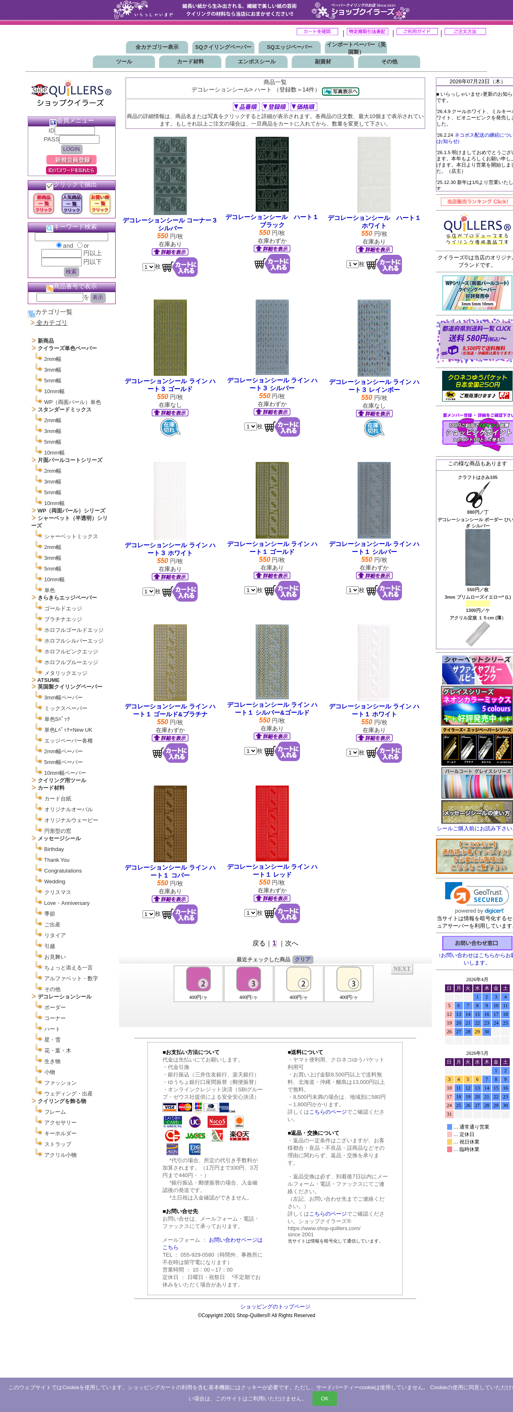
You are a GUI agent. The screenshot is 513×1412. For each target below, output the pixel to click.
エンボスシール (257, 61)
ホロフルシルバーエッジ (74, 641)
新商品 (46, 341)
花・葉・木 (57, 1050)
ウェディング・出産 (68, 1093)
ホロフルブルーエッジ (71, 662)
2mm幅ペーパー (63, 751)
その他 (389, 61)
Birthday (54, 849)
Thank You (56, 860)
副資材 (323, 61)
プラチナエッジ (63, 619)
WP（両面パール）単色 (73, 402)
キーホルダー (60, 1133)
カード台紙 (57, 798)
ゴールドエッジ (63, 608)
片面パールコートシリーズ (70, 460)
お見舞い (55, 957)
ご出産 (52, 924)
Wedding (54, 881)
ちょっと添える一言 (68, 968)
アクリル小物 (60, 1155)
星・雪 (52, 1040)
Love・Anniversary (67, 903)
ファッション (60, 1083)
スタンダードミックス (65, 409)
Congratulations (63, 871)
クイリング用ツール (62, 780)
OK (325, 1398)
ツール (124, 61)
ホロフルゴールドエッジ (74, 630)
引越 (49, 946)
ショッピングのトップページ (275, 1306)
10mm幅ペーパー (65, 773)
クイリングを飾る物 (62, 1101)
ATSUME (48, 680)
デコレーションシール (65, 997)
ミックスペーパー (65, 708)
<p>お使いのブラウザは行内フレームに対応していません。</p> (477, 1097)
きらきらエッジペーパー (67, 598)
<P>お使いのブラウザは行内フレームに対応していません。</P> (275, 995)
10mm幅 (54, 391)
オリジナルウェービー (71, 820)
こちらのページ (328, 1112)
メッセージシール (59, 838)
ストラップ (57, 1144)
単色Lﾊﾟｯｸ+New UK (68, 730)
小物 (49, 1072)
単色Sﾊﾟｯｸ (57, 719)
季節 (49, 914)
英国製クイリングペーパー (70, 687)
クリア (303, 959)
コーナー (55, 1018)
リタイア (55, 935)
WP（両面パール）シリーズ (72, 511)
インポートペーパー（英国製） (356, 48)
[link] (477, 898)
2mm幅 (53, 359)
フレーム (55, 1112)
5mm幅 (53, 380)
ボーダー (55, 1007)
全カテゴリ (52, 322)
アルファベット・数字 (71, 978)
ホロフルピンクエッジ (71, 651)
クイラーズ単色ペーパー (67, 348)
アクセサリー (60, 1122)
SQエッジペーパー (289, 47)
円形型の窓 (57, 831)
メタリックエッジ (65, 673)
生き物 (52, 1061)
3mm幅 (53, 370)
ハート (52, 1029)
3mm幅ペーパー (63, 697)
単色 (49, 590)
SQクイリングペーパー (223, 47)
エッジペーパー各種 (68, 740)
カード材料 (190, 61)
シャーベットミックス (71, 536)
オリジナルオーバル (68, 809)
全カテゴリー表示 (157, 47)
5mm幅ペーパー (63, 762)
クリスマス (57, 892)
